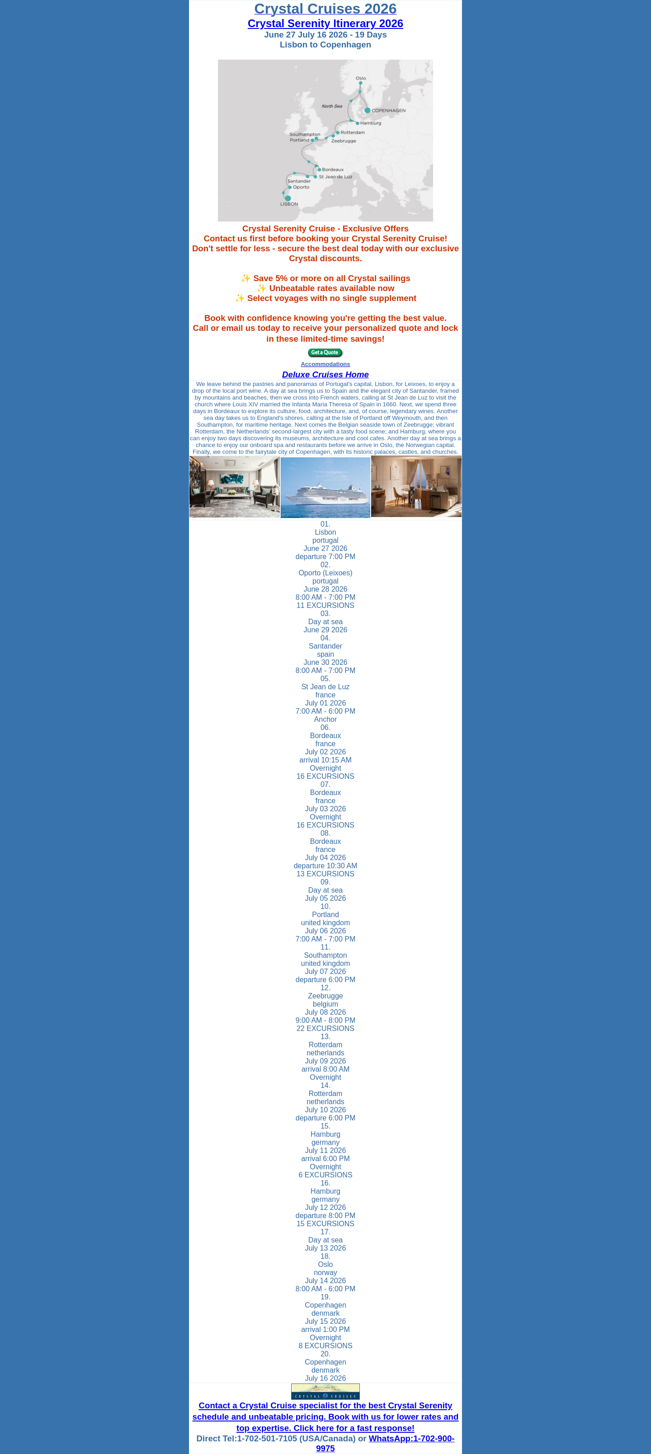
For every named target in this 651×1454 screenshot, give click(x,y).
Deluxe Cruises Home (325, 374)
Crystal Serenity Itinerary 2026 (325, 23)
